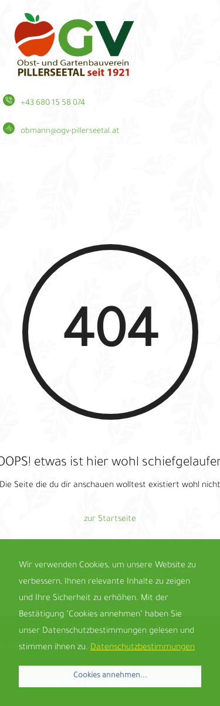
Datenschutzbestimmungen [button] (142, 648)
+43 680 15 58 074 (53, 103)
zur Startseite (110, 520)
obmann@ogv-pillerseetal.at (70, 131)
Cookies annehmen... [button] (110, 676)
